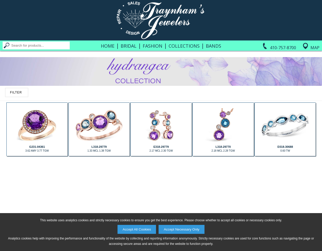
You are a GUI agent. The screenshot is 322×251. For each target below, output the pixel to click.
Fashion (152, 45)
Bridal (128, 45)
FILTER (16, 92)
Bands (213, 45)
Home (107, 45)
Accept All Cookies (137, 229)
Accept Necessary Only (181, 229)
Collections (184, 45)
